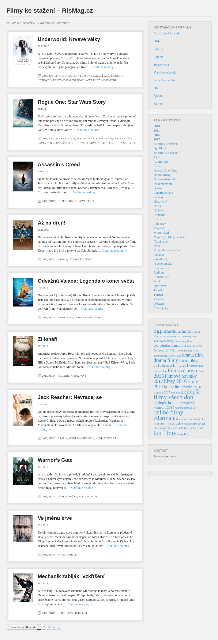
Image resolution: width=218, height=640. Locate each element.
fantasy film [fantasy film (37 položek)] (197, 365)
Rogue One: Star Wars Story (72, 102)
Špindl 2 (159, 96)
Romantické (161, 277)
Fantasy (43, 143)
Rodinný (159, 272)
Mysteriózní (85, 438)
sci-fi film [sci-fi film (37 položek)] (159, 423)
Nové (80, 80)
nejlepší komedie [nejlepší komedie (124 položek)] (168, 402)
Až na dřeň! (51, 223)
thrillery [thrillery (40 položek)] (184, 428)
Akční (108, 75)
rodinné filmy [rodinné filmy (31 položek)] (185, 419)
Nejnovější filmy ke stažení (57, 80)
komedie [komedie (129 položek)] (171, 386)
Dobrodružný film (165, 179)
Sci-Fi (132, 143)
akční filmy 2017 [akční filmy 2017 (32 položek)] (173, 336)
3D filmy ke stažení (62, 75)
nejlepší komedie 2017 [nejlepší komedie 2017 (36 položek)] (186, 407)
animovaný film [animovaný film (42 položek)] (183, 341)
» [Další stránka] (59, 627)
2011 (157, 130)
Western (159, 303)
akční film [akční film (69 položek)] (171, 332)
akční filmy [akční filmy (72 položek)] (186, 332)
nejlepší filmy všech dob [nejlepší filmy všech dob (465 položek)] (177, 394)
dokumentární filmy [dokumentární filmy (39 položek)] (164, 355)
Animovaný (65, 317)
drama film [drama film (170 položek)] (192, 355)
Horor (117, 75)
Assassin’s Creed (59, 164)
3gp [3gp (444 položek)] (158, 330)
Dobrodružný (123, 138)
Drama (62, 259)
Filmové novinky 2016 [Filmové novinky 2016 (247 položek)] (179, 373)
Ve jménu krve (55, 518)
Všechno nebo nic (165, 72)
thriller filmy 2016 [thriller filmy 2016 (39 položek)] (170, 428)
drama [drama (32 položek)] (178, 355)
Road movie (161, 268)
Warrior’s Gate (55, 460)
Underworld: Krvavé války (69, 39)
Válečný (159, 299)
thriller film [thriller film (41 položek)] (190, 423)
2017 (157, 139)
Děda (157, 41)
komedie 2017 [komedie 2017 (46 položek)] (162, 392)
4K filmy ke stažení (89, 75)
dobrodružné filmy (165, 170)
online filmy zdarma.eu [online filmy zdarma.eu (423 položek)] (168, 415)
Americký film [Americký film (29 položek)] (189, 336)
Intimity (159, 49)
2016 (44, 75)
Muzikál (159, 228)
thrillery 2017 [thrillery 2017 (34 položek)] (196, 428)
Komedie (63, 375)
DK (156, 88)
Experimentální (163, 192)
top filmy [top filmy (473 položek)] (165, 432)
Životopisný (161, 308)
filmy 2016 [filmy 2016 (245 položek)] (175, 381)
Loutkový (160, 223)
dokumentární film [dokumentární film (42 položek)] (188, 350)
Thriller (110, 438)
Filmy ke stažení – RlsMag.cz (49, 10)
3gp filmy (160, 148)
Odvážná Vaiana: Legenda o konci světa (86, 281)
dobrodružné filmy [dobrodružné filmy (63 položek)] (166, 345)
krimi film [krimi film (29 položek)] (175, 393)
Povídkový (160, 259)
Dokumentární (163, 183)
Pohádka (159, 254)
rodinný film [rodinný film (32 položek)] (199, 419)
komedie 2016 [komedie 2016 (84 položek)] (190, 387)
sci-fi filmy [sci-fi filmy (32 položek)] (170, 423)
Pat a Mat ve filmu (165, 80)
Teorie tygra (161, 64)
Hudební (159, 210)
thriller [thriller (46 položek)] (180, 423)
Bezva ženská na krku (167, 33)
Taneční (159, 290)
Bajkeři (158, 57)
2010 (157, 126)
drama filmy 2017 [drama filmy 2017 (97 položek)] (176, 365)
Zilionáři (47, 339)
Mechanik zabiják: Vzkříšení (71, 576)
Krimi (74, 375)
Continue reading (105, 67)
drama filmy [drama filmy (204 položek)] (166, 360)
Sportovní (160, 285)
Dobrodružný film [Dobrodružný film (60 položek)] (165, 350)
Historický (76, 259)
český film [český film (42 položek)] (183, 434)
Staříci (158, 103)
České (157, 166)
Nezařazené (161, 241)
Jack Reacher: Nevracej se (70, 397)
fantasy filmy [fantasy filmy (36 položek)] (160, 371)
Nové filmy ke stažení (100, 80)
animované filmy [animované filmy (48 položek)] (164, 341)
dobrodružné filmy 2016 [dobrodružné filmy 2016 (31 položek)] (190, 346)
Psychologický (163, 263)
